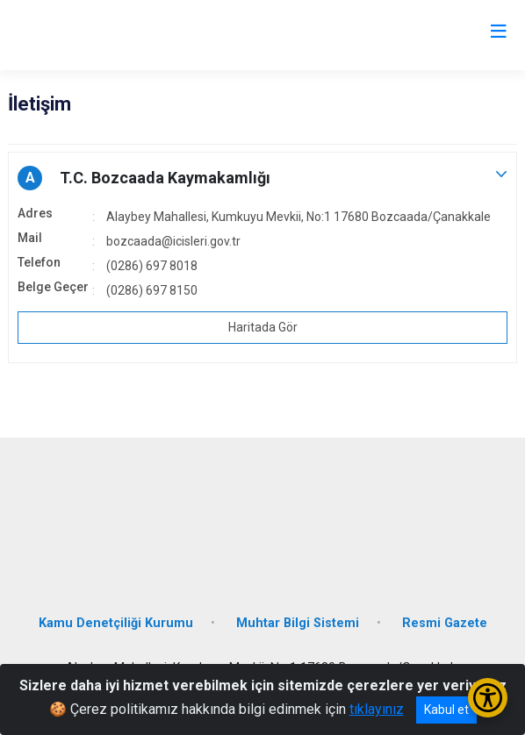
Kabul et (446, 710)
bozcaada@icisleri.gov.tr (173, 241)
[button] (262, 178)
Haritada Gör (263, 327)
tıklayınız (376, 709)
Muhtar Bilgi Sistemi (297, 623)
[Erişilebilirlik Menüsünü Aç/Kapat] (487, 697)
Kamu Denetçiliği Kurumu (116, 623)
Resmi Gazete (444, 623)
